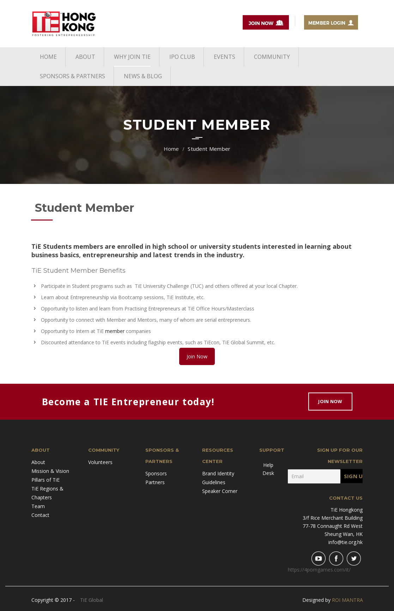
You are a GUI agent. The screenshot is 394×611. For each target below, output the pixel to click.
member (115, 331)
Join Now (197, 356)
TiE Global (91, 600)
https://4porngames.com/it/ (319, 569)
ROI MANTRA (347, 600)
